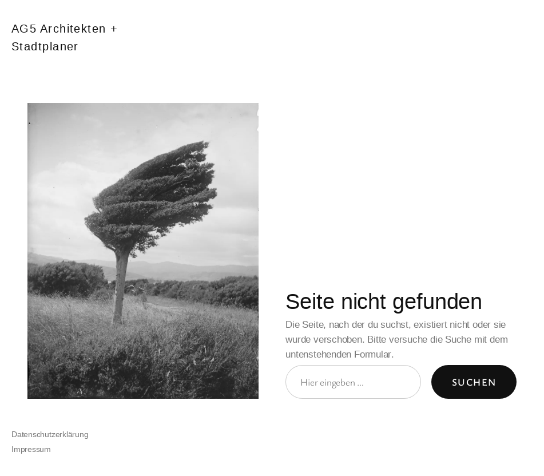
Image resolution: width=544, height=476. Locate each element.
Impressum (31, 449)
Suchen (474, 381)
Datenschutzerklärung (50, 434)
